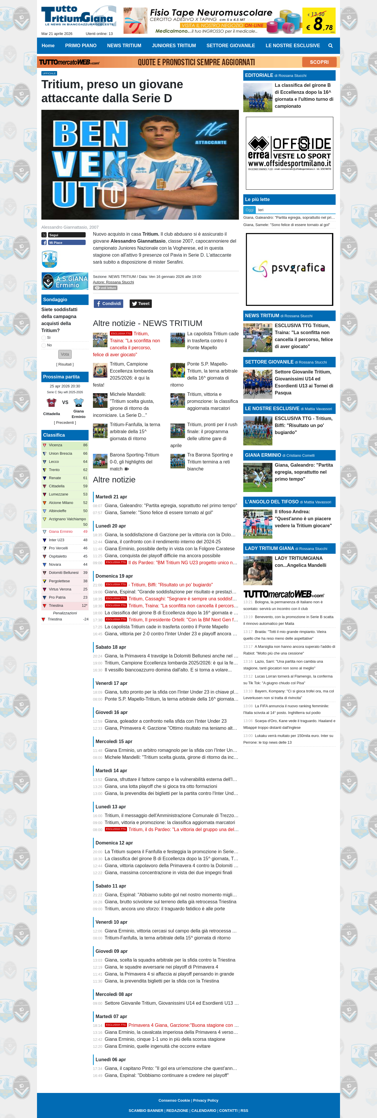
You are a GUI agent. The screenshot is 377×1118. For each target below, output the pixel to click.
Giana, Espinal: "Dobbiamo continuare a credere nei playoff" (167, 1075)
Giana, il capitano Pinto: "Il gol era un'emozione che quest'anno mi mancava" (184, 1068)
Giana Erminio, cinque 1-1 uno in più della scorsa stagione (165, 1039)
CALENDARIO (203, 1110)
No (49, 345)
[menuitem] (330, 45)
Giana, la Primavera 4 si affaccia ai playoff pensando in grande (169, 973)
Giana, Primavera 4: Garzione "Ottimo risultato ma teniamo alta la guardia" (182, 728)
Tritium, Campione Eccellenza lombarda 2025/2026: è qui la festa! (173, 662)
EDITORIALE (259, 75)
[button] (65, 354)
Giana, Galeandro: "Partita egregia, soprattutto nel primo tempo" (171, 505)
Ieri (260, 210)
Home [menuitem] (48, 45)
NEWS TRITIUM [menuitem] (124, 45)
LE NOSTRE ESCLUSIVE (272, 408)
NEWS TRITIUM (122, 276)
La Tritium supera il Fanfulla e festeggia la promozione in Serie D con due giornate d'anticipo (200, 851)
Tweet (141, 303)
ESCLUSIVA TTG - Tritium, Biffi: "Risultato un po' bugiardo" (303, 425)
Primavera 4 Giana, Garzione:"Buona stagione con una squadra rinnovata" (193, 1025)
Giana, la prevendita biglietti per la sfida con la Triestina (162, 980)
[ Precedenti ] (65, 422)
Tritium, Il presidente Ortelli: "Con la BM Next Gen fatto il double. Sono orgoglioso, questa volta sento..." (223, 619)
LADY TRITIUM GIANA (269, 548)
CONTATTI (228, 1110)
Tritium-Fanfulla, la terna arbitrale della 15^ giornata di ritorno (135, 431)
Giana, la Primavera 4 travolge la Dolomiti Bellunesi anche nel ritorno (176, 655)
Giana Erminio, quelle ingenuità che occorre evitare (158, 1046)
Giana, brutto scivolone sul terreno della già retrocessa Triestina (171, 901)
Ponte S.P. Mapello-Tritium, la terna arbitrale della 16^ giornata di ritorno (179, 698)
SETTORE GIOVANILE (269, 361)
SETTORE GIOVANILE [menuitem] (231, 45)
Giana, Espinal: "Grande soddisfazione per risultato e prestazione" (173, 591)
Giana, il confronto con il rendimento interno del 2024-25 (163, 541)
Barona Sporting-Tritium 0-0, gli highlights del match (134, 461)
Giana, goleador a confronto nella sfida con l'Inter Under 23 (166, 721)
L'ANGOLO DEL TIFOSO (272, 501)
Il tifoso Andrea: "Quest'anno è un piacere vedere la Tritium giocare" (303, 518)
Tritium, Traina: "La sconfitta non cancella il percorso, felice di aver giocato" (194, 605)
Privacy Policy (206, 1100)
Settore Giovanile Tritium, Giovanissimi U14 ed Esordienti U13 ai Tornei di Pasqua (189, 1003)
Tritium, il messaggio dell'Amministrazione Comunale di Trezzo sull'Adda (179, 815)
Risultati (65, 364)
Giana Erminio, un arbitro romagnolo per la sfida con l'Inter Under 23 (175, 750)
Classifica (54, 435)
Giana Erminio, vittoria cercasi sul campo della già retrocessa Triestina (177, 930)
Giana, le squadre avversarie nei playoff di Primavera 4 (161, 966)
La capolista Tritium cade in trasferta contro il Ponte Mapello (213, 340)
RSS (244, 1110)
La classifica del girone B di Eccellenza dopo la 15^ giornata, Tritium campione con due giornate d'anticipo (214, 858)
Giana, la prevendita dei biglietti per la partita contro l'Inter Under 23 (174, 793)
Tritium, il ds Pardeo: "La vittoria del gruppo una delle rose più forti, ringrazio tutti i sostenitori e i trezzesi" (224, 829)
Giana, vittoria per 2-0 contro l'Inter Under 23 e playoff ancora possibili (177, 633)
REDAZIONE (177, 1110)
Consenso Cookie (174, 1100)
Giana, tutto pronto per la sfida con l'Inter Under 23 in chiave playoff (174, 692)
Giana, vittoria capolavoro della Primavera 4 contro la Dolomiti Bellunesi (179, 865)
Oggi (249, 210)
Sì (49, 337)
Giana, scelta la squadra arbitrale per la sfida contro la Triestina (170, 959)
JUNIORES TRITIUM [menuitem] (174, 45)
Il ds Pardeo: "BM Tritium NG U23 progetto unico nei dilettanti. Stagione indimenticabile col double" (218, 562)
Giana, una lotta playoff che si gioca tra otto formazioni (161, 786)
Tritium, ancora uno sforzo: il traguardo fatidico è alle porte (165, 908)
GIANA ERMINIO (263, 455)
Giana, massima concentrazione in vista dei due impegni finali (168, 872)
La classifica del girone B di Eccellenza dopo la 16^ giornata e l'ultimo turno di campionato (197, 612)
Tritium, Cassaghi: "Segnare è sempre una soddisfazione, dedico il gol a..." (194, 598)
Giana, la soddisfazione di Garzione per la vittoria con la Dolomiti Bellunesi (181, 534)
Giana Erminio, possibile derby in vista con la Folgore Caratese (170, 548)
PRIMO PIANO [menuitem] (81, 45)
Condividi (108, 303)
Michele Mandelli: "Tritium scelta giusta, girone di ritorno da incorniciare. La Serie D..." (193, 757)
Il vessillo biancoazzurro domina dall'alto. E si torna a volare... (168, 669)
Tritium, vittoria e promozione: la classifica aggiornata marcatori (212, 401)
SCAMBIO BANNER (146, 1110)
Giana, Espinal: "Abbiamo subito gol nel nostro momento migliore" (173, 894)
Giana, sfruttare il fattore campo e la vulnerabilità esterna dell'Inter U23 (178, 779)
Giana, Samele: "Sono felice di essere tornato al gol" (159, 512)
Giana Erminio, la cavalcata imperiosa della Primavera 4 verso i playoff (178, 1032)
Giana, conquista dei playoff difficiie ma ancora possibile (163, 555)
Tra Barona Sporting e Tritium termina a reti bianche (210, 461)
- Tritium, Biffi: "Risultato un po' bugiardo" (159, 584)
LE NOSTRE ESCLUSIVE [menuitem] (293, 45)
